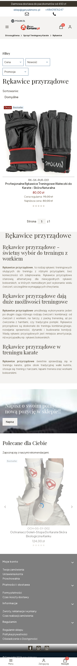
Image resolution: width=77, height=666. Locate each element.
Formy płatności (12, 592)
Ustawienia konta (13, 574)
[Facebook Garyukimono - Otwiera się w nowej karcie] (30, 648)
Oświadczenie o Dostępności (20, 638)
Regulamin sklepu (13, 629)
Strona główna (12, 35)
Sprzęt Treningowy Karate (36, 35)
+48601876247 (54, 9)
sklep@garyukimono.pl (27, 9)
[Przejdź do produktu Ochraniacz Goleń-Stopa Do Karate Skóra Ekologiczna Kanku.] (38, 491)
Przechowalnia (11, 578)
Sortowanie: (11, 91)
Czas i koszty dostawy (16, 597)
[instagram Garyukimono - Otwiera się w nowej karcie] (47, 648)
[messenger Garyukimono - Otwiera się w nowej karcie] (38, 648)
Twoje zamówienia (13, 569)
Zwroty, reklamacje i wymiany (20, 611)
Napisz (10, 421)
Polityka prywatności (15, 634)
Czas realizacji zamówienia (18, 615)
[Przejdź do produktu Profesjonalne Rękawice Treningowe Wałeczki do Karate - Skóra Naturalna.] (38, 141)
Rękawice (57, 35)
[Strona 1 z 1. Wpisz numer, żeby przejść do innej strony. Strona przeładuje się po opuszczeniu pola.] (42, 221)
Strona (31, 221)
